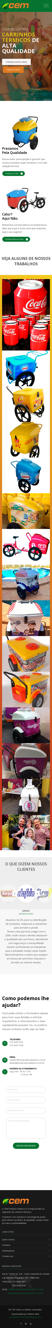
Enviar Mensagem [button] (26, 1146)
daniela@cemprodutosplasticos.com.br (25, 1293)
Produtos (6, 1245)
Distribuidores (8, 1250)
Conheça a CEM (14, 173)
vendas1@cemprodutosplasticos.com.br (26, 1289)
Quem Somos (8, 1239)
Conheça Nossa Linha (16, 239)
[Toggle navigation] (46, 5)
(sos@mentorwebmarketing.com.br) (25, 1317)
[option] (26, 893)
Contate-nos (7, 1256)
